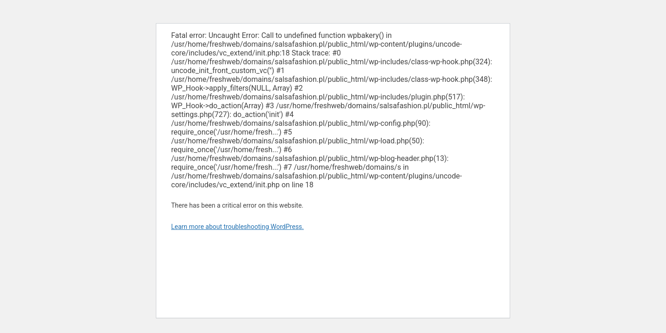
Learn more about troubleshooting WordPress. (237, 226)
